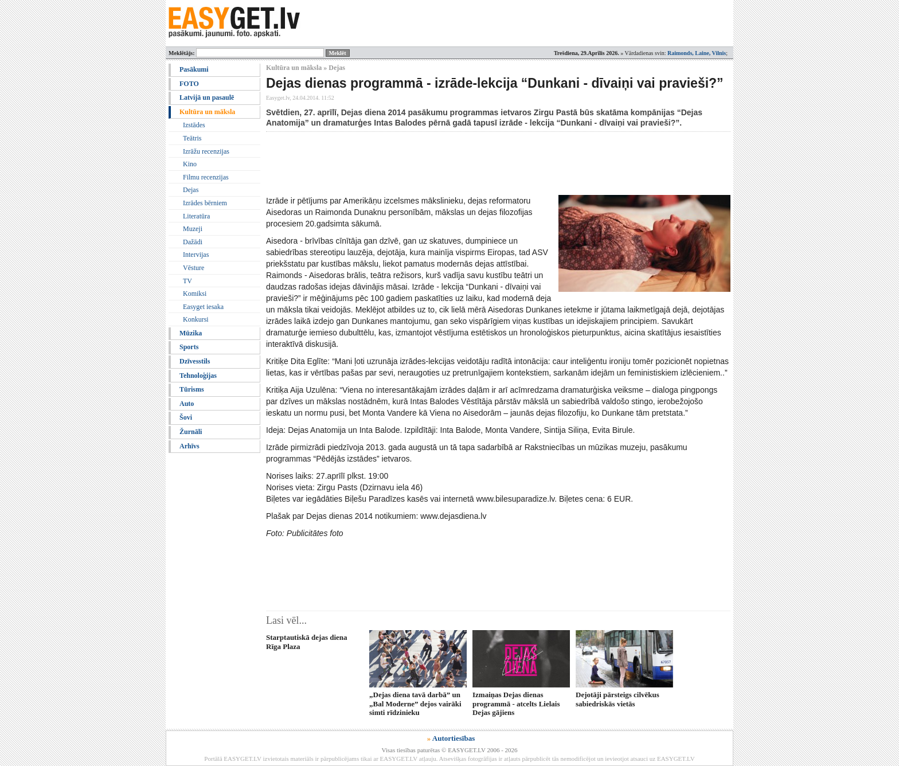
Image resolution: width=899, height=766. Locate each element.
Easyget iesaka (203, 307)
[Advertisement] (474, 163)
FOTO (189, 84)
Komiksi (194, 294)
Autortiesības (453, 738)
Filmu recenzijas (206, 177)
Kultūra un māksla (207, 112)
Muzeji (192, 229)
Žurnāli (190, 432)
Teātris (192, 138)
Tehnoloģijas (198, 376)
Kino (190, 164)
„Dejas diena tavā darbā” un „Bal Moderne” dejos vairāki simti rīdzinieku (415, 703)
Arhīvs (189, 446)
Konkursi (196, 319)
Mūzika (190, 333)
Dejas (190, 190)
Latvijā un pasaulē (206, 97)
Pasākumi (194, 69)
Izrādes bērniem (205, 203)
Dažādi (192, 242)
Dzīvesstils (194, 361)
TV (187, 281)
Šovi (185, 417)
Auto (186, 404)
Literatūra (196, 216)
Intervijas (196, 255)
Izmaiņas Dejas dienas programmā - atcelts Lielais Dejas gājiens (516, 703)
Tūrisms (191, 389)
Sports (188, 347)
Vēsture (193, 268)
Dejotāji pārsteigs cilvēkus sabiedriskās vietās (617, 699)
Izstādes (194, 125)
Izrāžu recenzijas (206, 151)
